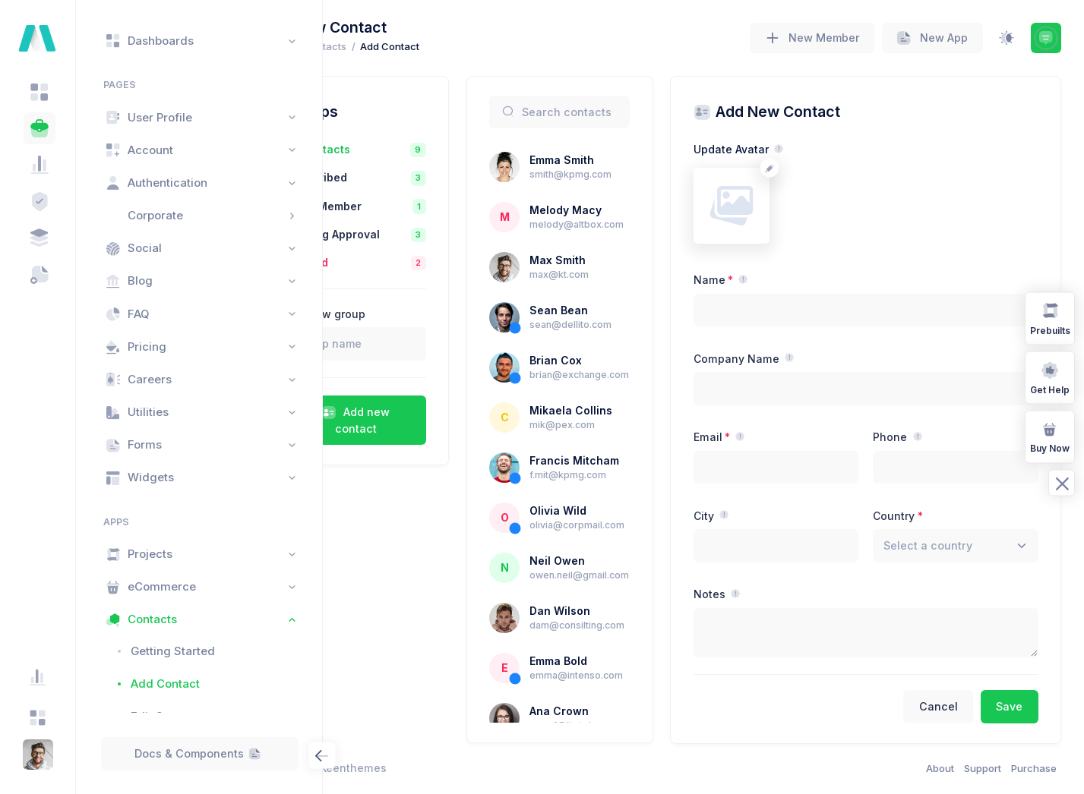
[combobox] (966, 545)
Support (982, 768)
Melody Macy (628, 209)
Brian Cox (618, 360)
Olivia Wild (620, 540)
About (940, 768)
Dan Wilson (622, 641)
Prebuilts (1050, 317)
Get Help (1050, 376)
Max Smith (620, 260)
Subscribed (399, 177)
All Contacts (401, 149)
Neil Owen (619, 590)
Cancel (938, 706)
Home (359, 46)
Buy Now (1050, 436)
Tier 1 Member (406, 206)
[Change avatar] (810, 168)
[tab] (39, 92)
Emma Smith (624, 159)
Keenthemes (436, 767)
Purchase (1034, 768)
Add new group (408, 313)
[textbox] (949, 545)
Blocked (390, 262)
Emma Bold (620, 691)
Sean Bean (621, 310)
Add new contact (428, 420)
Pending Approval (415, 234)
